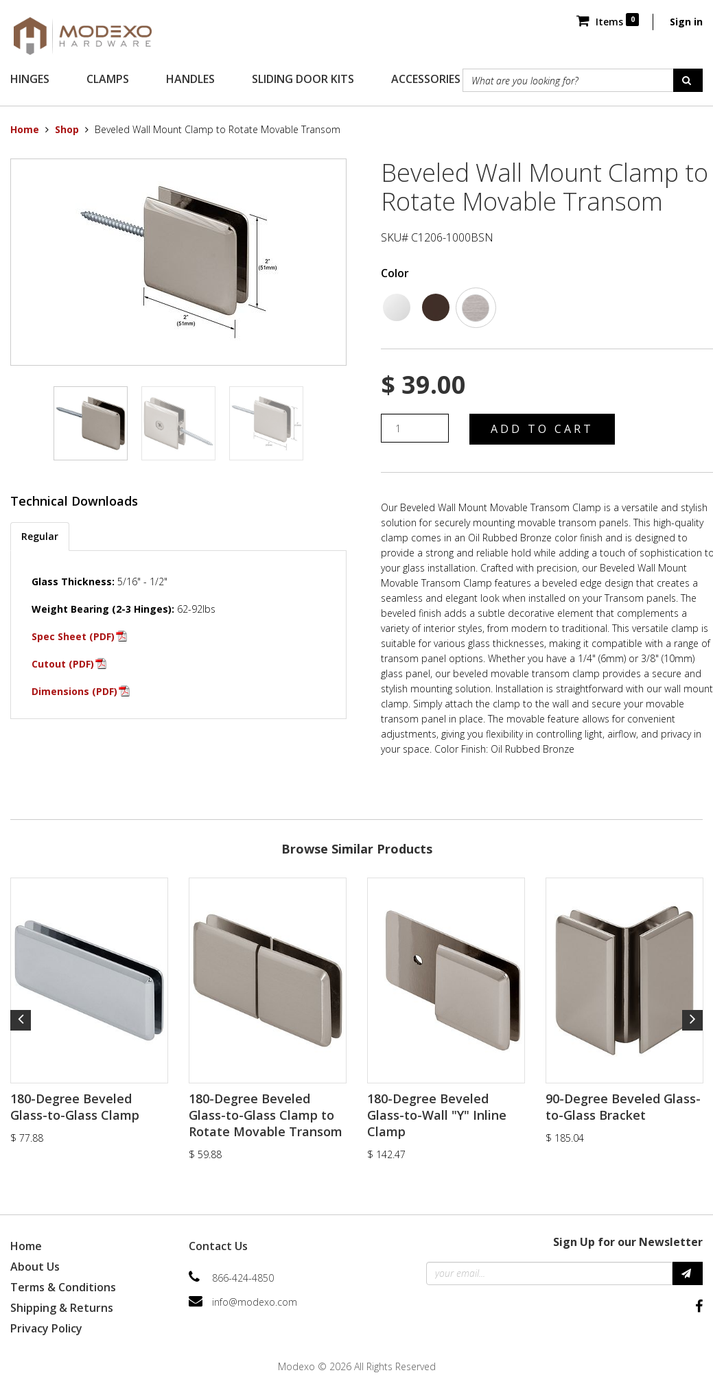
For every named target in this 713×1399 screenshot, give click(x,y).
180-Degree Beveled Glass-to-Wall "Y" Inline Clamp (436, 1115)
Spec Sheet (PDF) (73, 636)
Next (692, 1020)
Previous (20, 1020)
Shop (67, 129)
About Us (35, 1266)
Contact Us (218, 1246)
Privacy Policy (46, 1328)
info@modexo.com (254, 1301)
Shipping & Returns (61, 1307)
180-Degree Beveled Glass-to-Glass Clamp (74, 1106)
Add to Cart (542, 428)
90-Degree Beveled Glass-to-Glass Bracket (623, 1106)
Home (24, 129)
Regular (39, 536)
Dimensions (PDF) (74, 691)
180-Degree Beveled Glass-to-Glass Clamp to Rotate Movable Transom (265, 1115)
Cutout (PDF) (63, 663)
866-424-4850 (243, 1277)
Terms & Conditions (63, 1287)
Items (607, 21)
